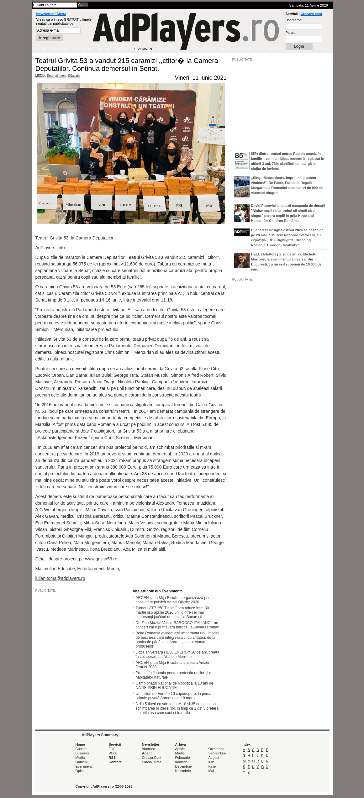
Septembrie (217, 753)
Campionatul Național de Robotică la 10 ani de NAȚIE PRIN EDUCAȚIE (175, 685)
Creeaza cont (311, 14)
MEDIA (40, 75)
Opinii (80, 771)
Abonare (148, 749)
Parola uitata (151, 762)
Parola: (291, 32)
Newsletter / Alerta (51, 14)
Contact (115, 762)
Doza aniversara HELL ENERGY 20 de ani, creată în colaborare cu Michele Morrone (177, 654)
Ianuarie (181, 762)
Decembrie (183, 766)
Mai (211, 771)
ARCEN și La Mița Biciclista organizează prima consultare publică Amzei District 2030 (175, 600)
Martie (180, 753)
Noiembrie (183, 771)
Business (83, 753)
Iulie (211, 762)
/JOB (238, 473)
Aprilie (180, 749)
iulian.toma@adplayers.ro (60, 578)
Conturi (81, 749)
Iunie (212, 766)
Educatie (74, 75)
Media (80, 757)
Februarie (182, 757)
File (111, 749)
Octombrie (216, 749)
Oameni (82, 762)
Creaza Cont (151, 757)
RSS (112, 757)
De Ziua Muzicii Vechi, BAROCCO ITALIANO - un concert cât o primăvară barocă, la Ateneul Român (177, 625)
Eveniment (84, 766)
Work (113, 753)
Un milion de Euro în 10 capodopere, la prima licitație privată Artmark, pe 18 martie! (173, 695)
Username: (294, 20)
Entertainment (56, 75)
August (213, 757)
